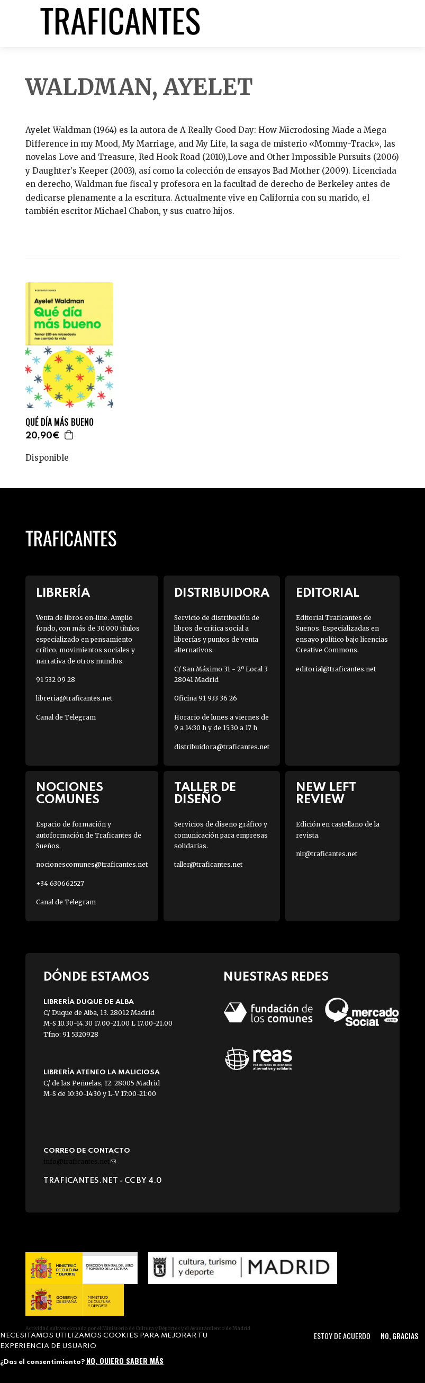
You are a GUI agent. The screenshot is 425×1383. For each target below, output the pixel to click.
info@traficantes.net (79, 1161)
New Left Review (326, 794)
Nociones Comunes (69, 794)
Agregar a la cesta (69, 434)
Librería (63, 593)
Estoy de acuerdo (342, 1335)
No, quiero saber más (125, 1360)
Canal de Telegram (66, 717)
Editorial (327, 593)
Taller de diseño (205, 794)
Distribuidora (221, 593)
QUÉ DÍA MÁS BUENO (59, 422)
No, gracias (399, 1335)
